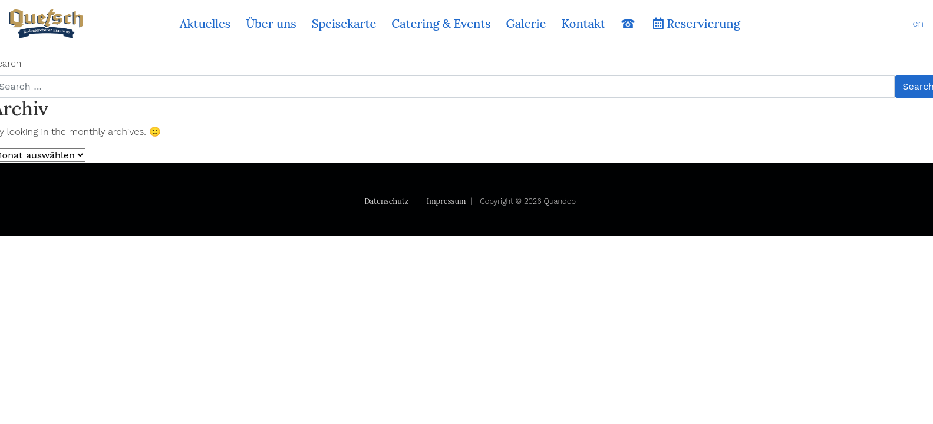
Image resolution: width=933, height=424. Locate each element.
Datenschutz (386, 201)
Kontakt (583, 23)
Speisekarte (344, 23)
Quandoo (560, 201)
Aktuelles (205, 23)
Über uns (271, 23)
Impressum (446, 201)
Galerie (526, 23)
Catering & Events (440, 23)
